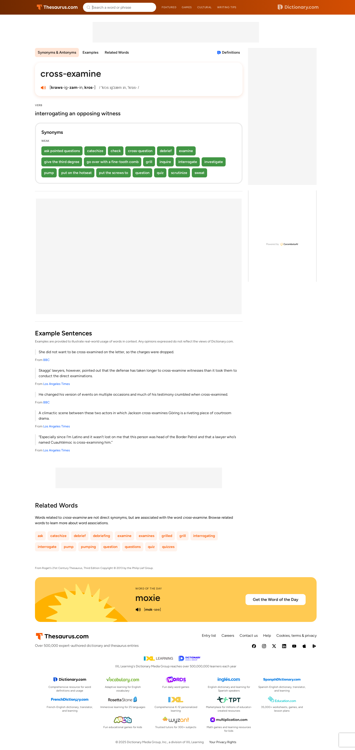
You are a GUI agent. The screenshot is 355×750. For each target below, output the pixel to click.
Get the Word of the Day (275, 599)
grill (149, 162)
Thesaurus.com (57, 7)
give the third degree (61, 162)
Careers (228, 635)
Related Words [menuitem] (117, 52)
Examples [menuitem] (90, 52)
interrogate (187, 162)
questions (133, 547)
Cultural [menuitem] (204, 7)
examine (186, 151)
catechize (95, 151)
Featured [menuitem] (169, 7)
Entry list (209, 635)
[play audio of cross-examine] (43, 87)
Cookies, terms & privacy (296, 635)
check (116, 151)
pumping (88, 547)
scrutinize (179, 173)
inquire (165, 162)
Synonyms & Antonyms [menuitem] (57, 52)
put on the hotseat (76, 173)
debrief (166, 151)
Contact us (249, 635)
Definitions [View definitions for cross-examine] (231, 52)
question (142, 173)
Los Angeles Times (56, 384)
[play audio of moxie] (138, 609)
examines (146, 536)
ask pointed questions (62, 151)
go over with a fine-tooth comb (113, 162)
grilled (167, 536)
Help (267, 635)
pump (49, 173)
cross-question (140, 151)
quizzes (168, 547)
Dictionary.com (298, 7)
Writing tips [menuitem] (226, 7)
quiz (160, 173)
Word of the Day (148, 588)
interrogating (204, 536)
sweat (199, 173)
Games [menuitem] (187, 7)
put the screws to (113, 173)
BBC (46, 360)
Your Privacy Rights (222, 742)
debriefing (101, 536)
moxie (147, 597)
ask (40, 536)
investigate (213, 162)
